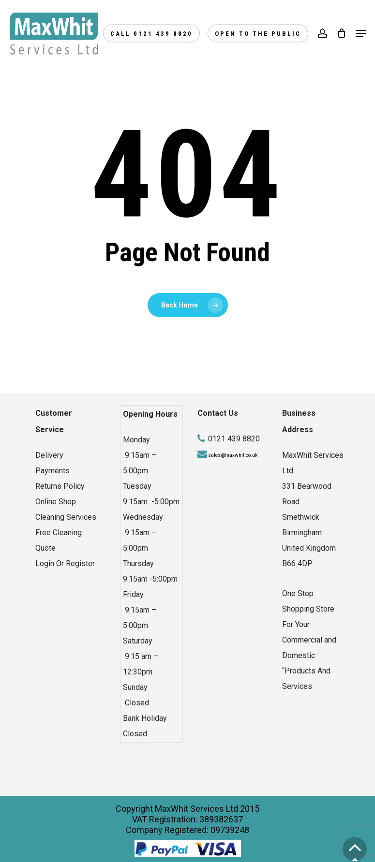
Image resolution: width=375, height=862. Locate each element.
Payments (52, 470)
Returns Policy (60, 486)
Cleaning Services (65, 517)
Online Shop (55, 501)
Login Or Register (65, 563)
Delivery (49, 455)
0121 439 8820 (234, 438)
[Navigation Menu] (361, 33)
